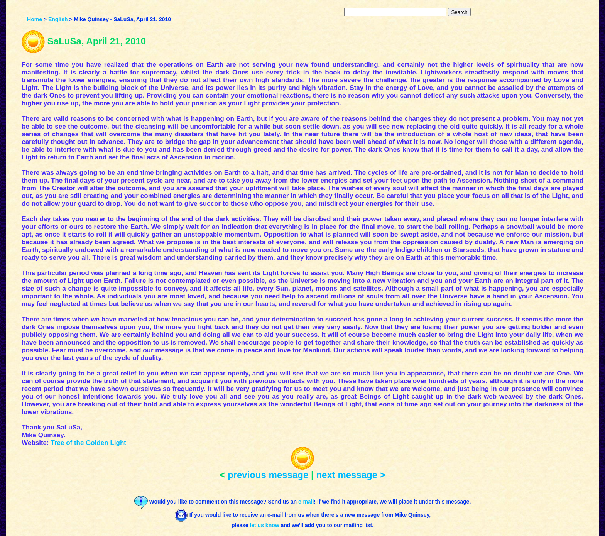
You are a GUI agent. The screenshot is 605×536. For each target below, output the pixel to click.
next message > (350, 475)
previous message (268, 475)
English (58, 19)
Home (34, 19)
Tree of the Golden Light (88, 442)
